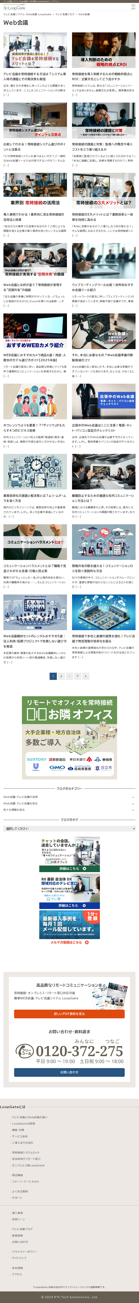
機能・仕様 (18, 1130)
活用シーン (18, 1219)
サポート (17, 1197)
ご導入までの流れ (22, 1142)
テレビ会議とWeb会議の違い (29, 1117)
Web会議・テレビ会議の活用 (20, 797)
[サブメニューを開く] (133, 797)
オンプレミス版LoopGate (28, 1165)
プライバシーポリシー (24, 1251)
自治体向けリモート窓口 (26, 1158)
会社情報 (17, 1268)
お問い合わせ (20, 1242)
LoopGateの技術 (23, 1123)
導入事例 (17, 1213)
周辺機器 (17, 1175)
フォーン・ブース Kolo (25, 1181)
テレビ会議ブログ (22, 1229)
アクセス (17, 1274)
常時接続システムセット (26, 1152)
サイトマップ (19, 1258)
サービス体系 (20, 1136)
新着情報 (17, 1235)
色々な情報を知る (14, 809)
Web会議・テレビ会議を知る (20, 803)
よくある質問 (20, 1191)
